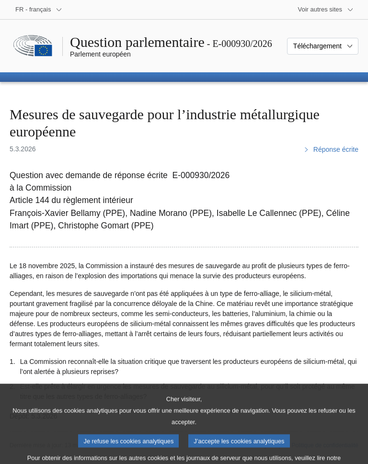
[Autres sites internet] (326, 9)
